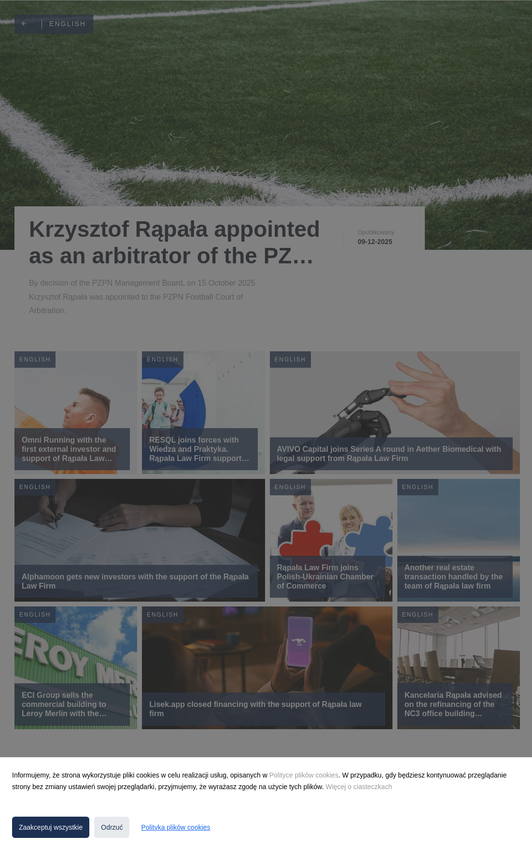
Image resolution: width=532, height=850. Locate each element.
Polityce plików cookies (303, 775)
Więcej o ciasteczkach (358, 787)
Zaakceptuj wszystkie (51, 827)
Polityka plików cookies (175, 827)
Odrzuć (112, 827)
